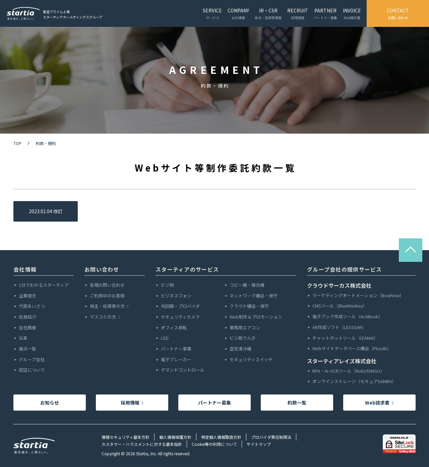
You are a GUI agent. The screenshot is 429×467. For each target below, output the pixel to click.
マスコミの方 (105, 317)
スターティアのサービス (187, 269)
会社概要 (27, 328)
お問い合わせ (101, 269)
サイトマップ (259, 444)
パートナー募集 (214, 402)
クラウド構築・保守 (249, 306)
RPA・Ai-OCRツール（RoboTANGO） (348, 371)
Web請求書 (379, 402)
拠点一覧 (27, 349)
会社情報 (25, 269)
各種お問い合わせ (107, 285)
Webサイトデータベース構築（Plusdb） (351, 349)
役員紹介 (27, 317)
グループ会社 (32, 360)
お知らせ (49, 402)
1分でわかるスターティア (44, 285)
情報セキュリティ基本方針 (125, 437)
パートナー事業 (176, 349)
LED (165, 338)
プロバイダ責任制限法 (271, 437)
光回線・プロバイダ (180, 306)
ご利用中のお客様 (107, 296)
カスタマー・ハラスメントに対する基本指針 (142, 444)
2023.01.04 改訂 (46, 211)
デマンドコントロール (182, 370)
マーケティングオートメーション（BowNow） (358, 295)
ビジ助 (167, 285)
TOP (17, 143)
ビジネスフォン (176, 296)
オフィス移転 (174, 328)
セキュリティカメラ (180, 317)
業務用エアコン (245, 328)
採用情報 (132, 402)
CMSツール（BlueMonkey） (339, 306)
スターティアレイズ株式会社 (341, 361)
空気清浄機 (240, 349)
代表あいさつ (32, 306)
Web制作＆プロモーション (256, 317)
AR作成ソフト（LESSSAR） (339, 327)
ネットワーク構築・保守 (254, 296)
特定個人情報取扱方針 (221, 437)
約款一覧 (297, 402)
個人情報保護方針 (175, 437)
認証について (32, 370)
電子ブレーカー (176, 360)
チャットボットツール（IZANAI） (345, 338)
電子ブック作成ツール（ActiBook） (347, 317)
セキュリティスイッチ (251, 360)
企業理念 (27, 296)
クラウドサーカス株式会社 (339, 285)
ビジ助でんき (243, 338)
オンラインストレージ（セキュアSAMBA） (354, 381)
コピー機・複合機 (247, 285)
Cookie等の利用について (214, 444)
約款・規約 (46, 143)
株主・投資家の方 (109, 306)
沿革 (23, 338)
